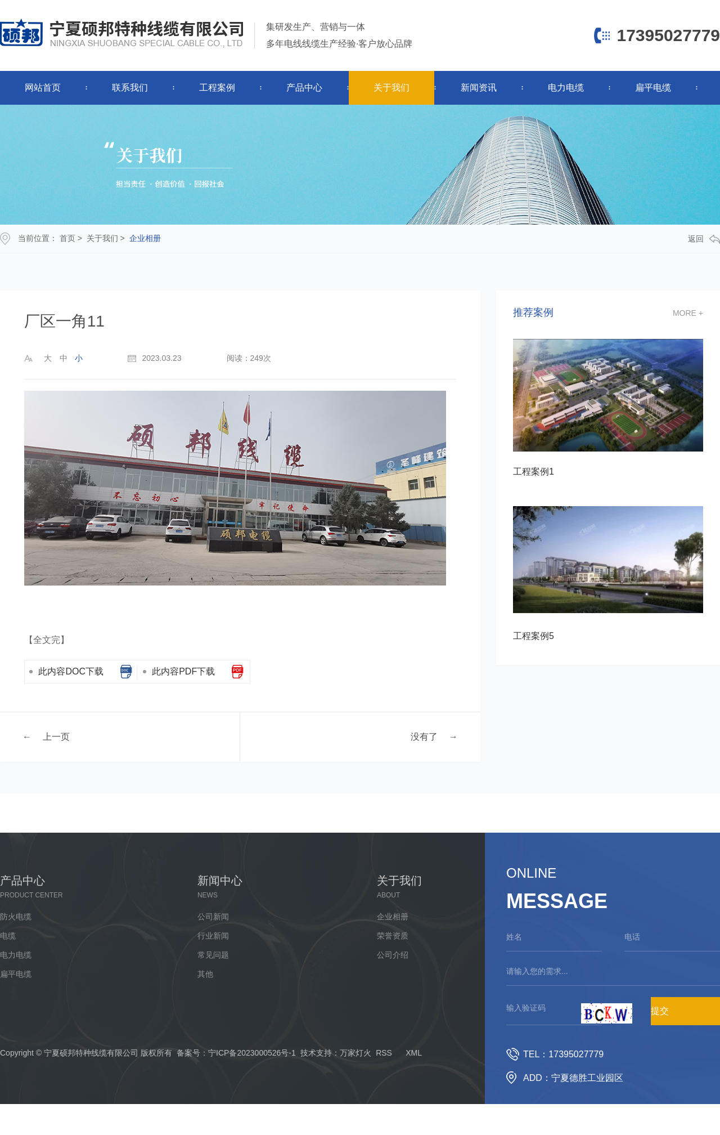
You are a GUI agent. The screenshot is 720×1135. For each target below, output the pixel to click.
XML (414, 1052)
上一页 (56, 736)
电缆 (8, 935)
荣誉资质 (392, 935)
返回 (704, 239)
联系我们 (130, 87)
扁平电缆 (653, 87)
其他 (205, 973)
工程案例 (217, 87)
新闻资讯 (479, 87)
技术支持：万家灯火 (335, 1052)
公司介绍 (392, 954)
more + (688, 313)
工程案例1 (533, 471)
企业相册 (145, 238)
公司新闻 (213, 916)
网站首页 (43, 87)
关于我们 (392, 87)
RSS (384, 1052)
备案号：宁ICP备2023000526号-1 (236, 1052)
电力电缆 (566, 87)
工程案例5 (533, 636)
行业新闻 (213, 935)
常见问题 (213, 954)
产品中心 (304, 87)
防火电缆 (16, 916)
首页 (67, 238)
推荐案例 (533, 312)
